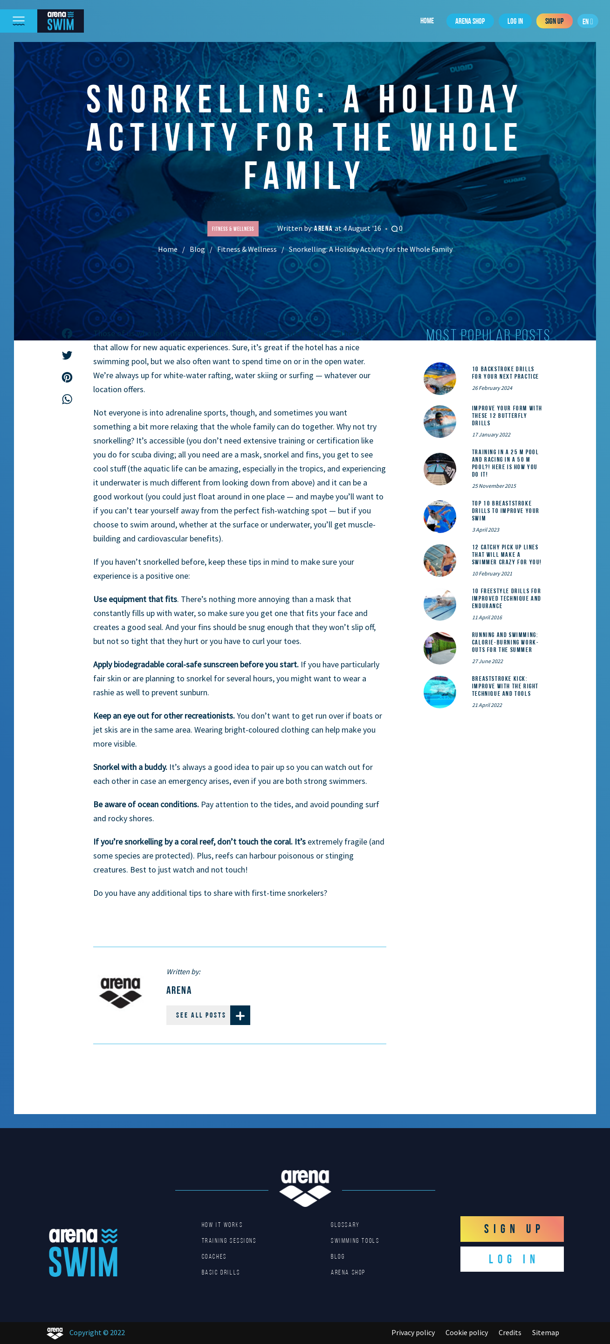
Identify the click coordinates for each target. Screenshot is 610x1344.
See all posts (213, 1015)
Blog (197, 249)
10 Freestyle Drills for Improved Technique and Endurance (506, 598)
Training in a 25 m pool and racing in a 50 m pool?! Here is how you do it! (505, 463)
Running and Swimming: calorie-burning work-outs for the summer (505, 642)
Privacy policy (413, 1332)
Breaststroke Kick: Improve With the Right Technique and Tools (505, 686)
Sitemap (545, 1332)
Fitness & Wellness (247, 249)
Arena (324, 228)
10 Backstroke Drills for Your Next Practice (505, 372)
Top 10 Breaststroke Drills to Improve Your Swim (506, 510)
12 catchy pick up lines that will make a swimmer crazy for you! (507, 554)
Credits (510, 1332)
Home (427, 20)
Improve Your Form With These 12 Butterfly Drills (507, 415)
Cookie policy (467, 1332)
